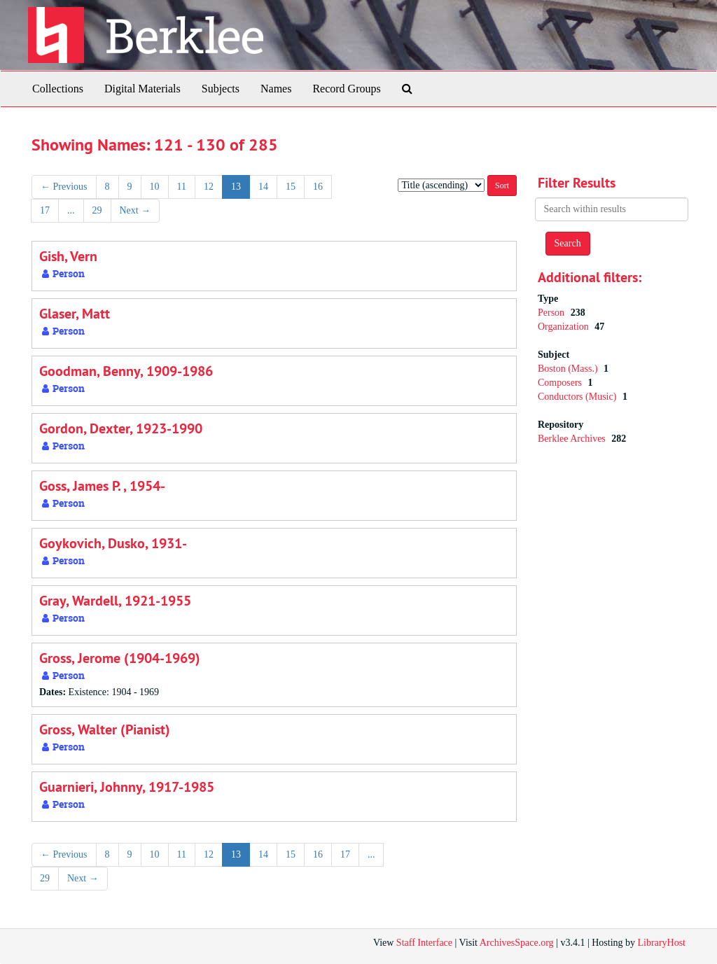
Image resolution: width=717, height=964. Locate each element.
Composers (561, 382)
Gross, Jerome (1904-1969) (119, 658)
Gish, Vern (68, 256)
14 (263, 186)
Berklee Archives (573, 438)
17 (45, 210)
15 (290, 186)
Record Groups (346, 89)
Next (135, 210)
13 (236, 186)
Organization (564, 326)
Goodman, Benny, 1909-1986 (126, 371)
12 (209, 186)
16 (318, 186)
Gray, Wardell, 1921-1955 (115, 601)
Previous (64, 186)
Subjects (220, 89)
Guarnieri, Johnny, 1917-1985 (126, 787)
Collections (57, 89)
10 (155, 186)
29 (97, 210)
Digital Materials (142, 89)
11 (181, 186)
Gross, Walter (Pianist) (104, 729)
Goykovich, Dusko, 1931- (113, 543)
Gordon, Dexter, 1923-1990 (120, 428)
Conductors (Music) (578, 396)
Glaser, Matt (74, 314)
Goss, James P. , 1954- (102, 486)
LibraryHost (661, 942)
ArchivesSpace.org (517, 942)
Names (275, 89)
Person (552, 312)
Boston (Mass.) (569, 368)
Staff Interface (424, 942)
